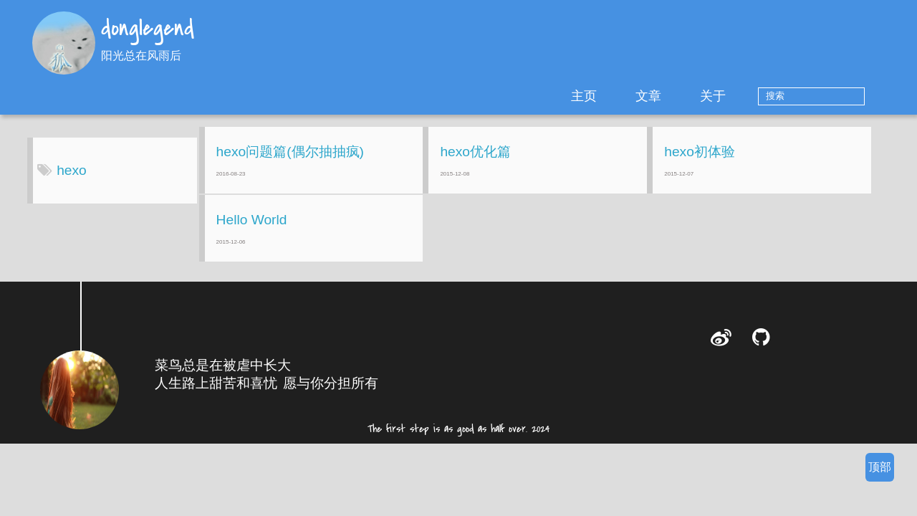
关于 (757, 96)
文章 (693, 96)
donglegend (147, 29)
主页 (628, 96)
